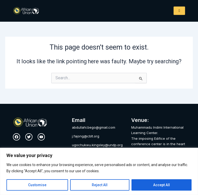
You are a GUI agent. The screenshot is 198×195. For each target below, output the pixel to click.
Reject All (100, 185)
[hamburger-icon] (179, 10)
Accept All (161, 185)
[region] (99, 171)
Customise (37, 185)
